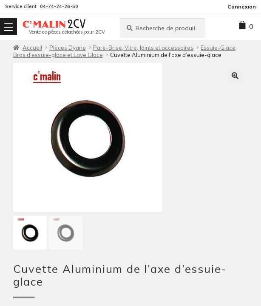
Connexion (241, 6)
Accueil (32, 47)
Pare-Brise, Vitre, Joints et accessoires (143, 47)
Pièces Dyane (67, 47)
